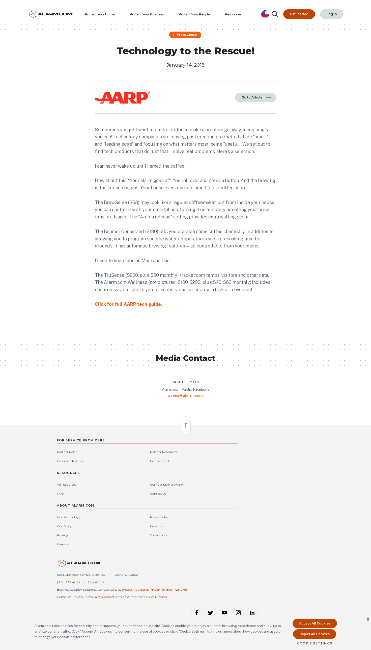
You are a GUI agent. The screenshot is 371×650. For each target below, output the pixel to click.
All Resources (156, 503)
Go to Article (256, 118)
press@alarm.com (185, 438)
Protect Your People (204, 14)
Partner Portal (67, 503)
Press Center (185, 46)
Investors (284, 512)
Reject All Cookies (315, 634)
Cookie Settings (314, 643)
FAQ (150, 512)
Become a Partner (70, 512)
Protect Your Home (110, 14)
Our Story (244, 512)
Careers (242, 530)
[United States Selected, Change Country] (266, 10)
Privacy (242, 521)
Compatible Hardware (204, 503)
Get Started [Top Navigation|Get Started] (299, 10)
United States (301, 564)
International (107, 512)
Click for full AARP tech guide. (128, 327)
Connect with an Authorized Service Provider (134, 590)
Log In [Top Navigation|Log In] (332, 10)
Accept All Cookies (314, 623)
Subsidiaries (286, 521)
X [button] (368, 619)
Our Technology (248, 503)
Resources (243, 14)
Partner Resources (111, 503)
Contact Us (196, 512)
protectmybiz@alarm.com (141, 577)
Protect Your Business (157, 14)
